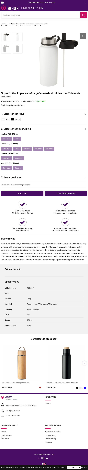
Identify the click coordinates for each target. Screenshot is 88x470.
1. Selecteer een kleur (12, 113)
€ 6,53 (51, 387)
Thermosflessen (40, 24)
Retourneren (5, 438)
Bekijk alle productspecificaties (12, 104)
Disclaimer (48, 442)
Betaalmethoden (6, 435)
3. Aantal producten (11, 176)
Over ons (48, 403)
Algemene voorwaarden (53, 431)
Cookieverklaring (50, 438)
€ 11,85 (7, 387)
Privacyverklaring (50, 435)
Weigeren (84, 467)
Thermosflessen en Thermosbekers (21, 24)
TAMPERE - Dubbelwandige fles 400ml (15, 382)
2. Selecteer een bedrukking (16, 128)
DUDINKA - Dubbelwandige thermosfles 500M (63, 382)
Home (3, 24)
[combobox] (40, 15)
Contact (3, 431)
